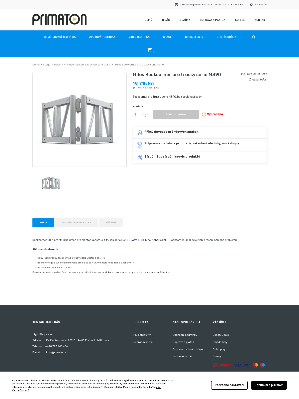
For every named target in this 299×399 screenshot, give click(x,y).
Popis (43, 222)
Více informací (20, 390)
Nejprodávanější (143, 342)
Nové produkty (142, 334)
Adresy (217, 356)
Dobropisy (219, 349)
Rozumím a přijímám (269, 385)
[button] (253, 37)
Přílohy (111, 222)
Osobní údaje (221, 334)
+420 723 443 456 (56, 346)
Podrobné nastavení (229, 385)
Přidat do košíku (176, 114)
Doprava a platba (183, 342)
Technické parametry (76, 222)
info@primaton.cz (57, 352)
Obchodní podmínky (185, 334)
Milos (263, 79)
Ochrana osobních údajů (188, 349)
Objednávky (220, 342)
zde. (158, 387)
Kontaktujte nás (182, 356)
